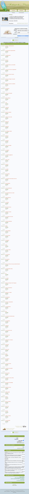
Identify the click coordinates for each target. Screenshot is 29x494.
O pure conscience (8, 287)
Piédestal (7, 126)
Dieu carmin (7, 373)
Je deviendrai (7, 420)
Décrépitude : (7, 297)
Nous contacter (7, 491)
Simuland (14, 492)
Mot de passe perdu (20, 442)
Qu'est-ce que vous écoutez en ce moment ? (17, 478)
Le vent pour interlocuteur (9, 316)
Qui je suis (7, 349)
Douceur (6, 60)
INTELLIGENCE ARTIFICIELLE (19, 477)
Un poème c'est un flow (9, 377)
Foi (5, 273)
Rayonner (7, 121)
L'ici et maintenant (8, 188)
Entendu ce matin (8, 292)
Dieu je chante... (8, 401)
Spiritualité (7, 394)
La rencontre (7, 254)
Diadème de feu (8, 387)
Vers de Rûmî (7, 235)
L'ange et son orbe (8, 116)
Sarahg (10, 14)
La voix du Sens (8, 363)
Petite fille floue (8, 197)
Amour (6, 370)
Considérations (8, 306)
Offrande (6, 135)
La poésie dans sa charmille (10, 64)
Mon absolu (7, 259)
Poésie (6, 52)
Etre (6, 311)
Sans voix (7, 406)
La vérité (6, 169)
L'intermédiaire (8, 230)
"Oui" (6, 102)
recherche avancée (20, 448)
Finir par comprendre (9, 301)
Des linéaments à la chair (9, 192)
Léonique (7, 140)
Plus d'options (16, 37)
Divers (6, 318)
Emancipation (7, 183)
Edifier (6, 226)
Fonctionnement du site (20, 491)
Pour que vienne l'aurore (9, 74)
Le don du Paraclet (8, 93)
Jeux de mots (22, 479)
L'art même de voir (8, 330)
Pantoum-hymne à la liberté (10, 83)
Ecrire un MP (26, 23)
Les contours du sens (9, 216)
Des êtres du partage (9, 382)
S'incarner (7, 344)
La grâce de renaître (9, 368)
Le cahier (7, 278)
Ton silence (7, 358)
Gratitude (7, 325)
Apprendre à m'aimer (9, 339)
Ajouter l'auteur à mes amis (20, 23)
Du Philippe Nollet (8, 131)
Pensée (6, 57)
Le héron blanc (8, 249)
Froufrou (6, 164)
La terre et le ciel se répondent (10, 69)
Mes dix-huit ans (8, 207)
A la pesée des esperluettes (10, 50)
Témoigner (7, 240)
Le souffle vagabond (9, 154)
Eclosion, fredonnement (9, 45)
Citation (6, 109)
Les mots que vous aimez (20, 480)
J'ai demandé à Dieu (9, 268)
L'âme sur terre (8, 415)
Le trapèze (7, 150)
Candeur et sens (8, 211)
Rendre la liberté (8, 112)
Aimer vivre (7, 159)
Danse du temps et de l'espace (10, 282)
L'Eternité (7, 107)
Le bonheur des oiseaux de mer (11, 178)
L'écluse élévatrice (8, 221)
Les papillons (7, 320)
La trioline (7, 202)
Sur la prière (7, 173)
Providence (7, 88)
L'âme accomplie (8, 145)
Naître (6, 354)
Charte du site (13, 491)
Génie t (6, 396)
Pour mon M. (7, 335)
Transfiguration (8, 55)
